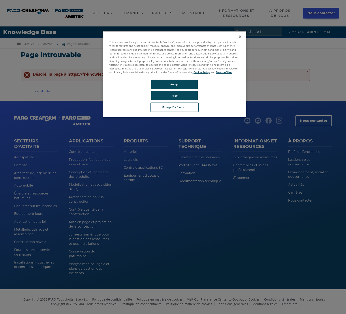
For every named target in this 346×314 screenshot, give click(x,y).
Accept (174, 84)
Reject (174, 95)
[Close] (240, 36)
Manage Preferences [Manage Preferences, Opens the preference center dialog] (174, 107)
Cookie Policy (202, 72)
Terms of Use (224, 72)
